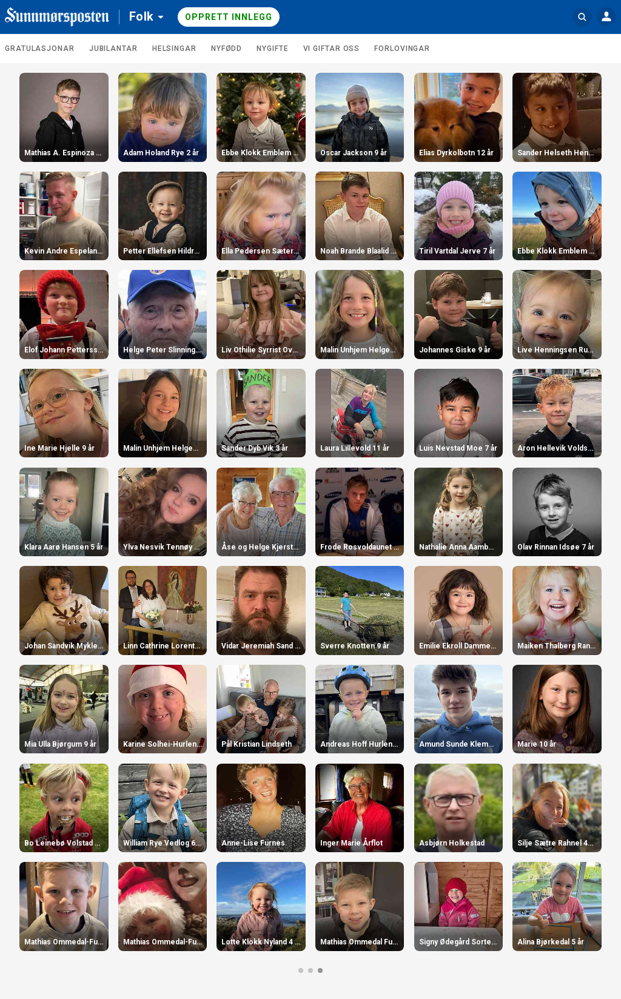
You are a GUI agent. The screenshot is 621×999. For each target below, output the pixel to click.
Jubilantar (113, 48)
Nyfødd (226, 48)
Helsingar (174, 48)
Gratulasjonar (40, 48)
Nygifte (272, 48)
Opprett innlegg (228, 17)
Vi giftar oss (331, 48)
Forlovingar (402, 48)
